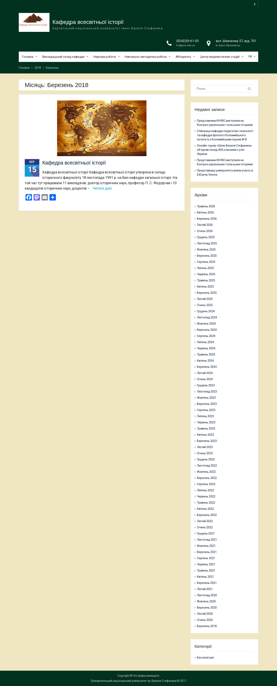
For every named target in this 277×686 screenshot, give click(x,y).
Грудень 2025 (206, 237)
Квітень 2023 (205, 434)
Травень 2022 (206, 502)
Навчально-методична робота (146, 57)
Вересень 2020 (207, 607)
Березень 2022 (207, 515)
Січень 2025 (205, 305)
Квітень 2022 (205, 508)
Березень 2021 (207, 582)
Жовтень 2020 (206, 601)
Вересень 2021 (207, 552)
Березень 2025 (207, 292)
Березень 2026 (207, 218)
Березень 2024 (207, 366)
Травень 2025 (206, 280)
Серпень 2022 (206, 484)
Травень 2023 (206, 428)
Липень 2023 (205, 416)
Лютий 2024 (205, 373)
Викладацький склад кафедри (63, 57)
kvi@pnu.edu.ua (185, 45)
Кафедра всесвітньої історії (88, 22)
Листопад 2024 (207, 317)
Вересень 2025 (207, 255)
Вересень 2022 (207, 478)
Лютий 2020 (205, 613)
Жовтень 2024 (206, 323)
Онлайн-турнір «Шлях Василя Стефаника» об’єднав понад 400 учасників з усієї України (224, 150)
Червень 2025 (206, 274)
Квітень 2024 (205, 360)
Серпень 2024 (206, 336)
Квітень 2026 (205, 212)
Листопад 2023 (207, 391)
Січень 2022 (205, 527)
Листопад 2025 (207, 243)
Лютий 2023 (205, 447)
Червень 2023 (206, 422)
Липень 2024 (205, 342)
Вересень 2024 (207, 329)
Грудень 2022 (206, 459)
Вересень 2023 (207, 403)
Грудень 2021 (206, 533)
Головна (27, 57)
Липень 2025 (205, 268)
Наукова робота (104, 57)
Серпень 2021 (206, 558)
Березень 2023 (207, 440)
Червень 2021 (206, 564)
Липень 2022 (205, 490)
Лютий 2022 (205, 521)
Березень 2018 (207, 626)
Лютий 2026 (205, 224)
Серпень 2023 (206, 410)
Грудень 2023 (206, 385)
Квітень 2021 (205, 576)
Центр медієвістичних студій (219, 57)
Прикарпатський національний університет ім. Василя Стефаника (133, 680)
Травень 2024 (206, 354)
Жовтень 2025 (206, 249)
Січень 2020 (205, 619)
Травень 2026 (206, 206)
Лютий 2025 (205, 298)
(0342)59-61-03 (187, 41)
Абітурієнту (183, 57)
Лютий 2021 (205, 589)
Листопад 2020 (207, 595)
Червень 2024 (206, 348)
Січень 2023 (205, 453)
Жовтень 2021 (206, 545)
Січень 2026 (205, 231)
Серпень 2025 (206, 261)
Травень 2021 (206, 570)
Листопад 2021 (207, 539)
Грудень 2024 (206, 311)
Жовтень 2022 (206, 471)
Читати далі (102, 188)
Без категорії (205, 657)
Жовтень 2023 (206, 397)
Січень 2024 (205, 379)
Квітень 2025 (205, 286)
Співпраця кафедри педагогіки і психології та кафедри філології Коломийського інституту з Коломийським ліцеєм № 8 (225, 135)
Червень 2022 (206, 496)
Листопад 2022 (207, 465)
